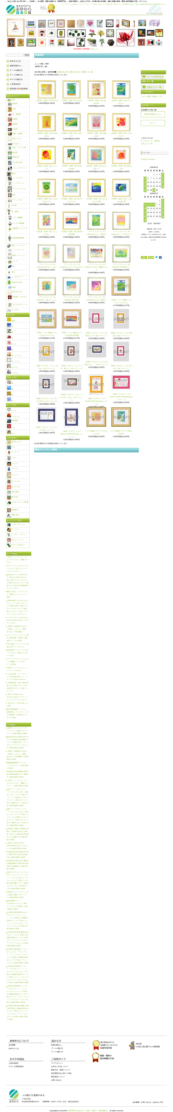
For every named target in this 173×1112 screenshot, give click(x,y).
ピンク (12, 344)
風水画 (12, 152)
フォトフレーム (16, 250)
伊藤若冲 (12, 510)
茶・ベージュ (14, 356)
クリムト (12, 463)
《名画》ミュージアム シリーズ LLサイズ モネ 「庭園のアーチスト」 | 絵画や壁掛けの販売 (18, 783)
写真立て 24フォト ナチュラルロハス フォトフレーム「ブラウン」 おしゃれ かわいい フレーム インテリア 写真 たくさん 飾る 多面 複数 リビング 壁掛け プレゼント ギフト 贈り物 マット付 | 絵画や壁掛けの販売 (18, 880)
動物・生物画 (15, 134)
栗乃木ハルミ (14, 442)
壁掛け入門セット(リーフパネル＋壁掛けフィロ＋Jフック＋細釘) (17, 594)
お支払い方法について (99, 4)
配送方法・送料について (114, 4)
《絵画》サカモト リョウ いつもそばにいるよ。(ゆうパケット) (71, 397)
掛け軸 (12, 205)
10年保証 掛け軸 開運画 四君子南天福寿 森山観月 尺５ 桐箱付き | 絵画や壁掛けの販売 (18, 774)
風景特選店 (149, 4)
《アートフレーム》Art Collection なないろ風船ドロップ (96, 267)
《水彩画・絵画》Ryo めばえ (71, 100)
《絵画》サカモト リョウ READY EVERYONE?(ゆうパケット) (71, 434)
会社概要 (142, 4)
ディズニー (13, 529)
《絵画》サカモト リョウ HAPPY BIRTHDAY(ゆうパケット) (96, 401)
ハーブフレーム (16, 183)
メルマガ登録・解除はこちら (152, 96)
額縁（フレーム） (17, 255)
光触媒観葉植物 (16, 238)
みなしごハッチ (15, 540)
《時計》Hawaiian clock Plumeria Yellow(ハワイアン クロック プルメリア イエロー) (17, 697)
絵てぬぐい (14, 144)
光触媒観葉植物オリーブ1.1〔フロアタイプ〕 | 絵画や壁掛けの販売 (17, 765)
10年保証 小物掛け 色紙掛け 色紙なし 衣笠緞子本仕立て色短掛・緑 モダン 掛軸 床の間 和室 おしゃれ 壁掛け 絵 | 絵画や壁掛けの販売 (18, 834)
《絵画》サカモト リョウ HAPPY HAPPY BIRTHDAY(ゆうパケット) (121, 397)
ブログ (163, 4)
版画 (12, 287)
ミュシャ (12, 475)
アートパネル (15, 200)
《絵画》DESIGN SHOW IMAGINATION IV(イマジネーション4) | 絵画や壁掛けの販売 (18, 845)
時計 (12, 195)
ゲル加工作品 (15, 162)
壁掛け (12, 173)
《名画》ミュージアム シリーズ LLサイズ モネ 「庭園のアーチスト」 (18, 559)
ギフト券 (12, 310)
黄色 (11, 321)
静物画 (12, 119)
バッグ (12, 261)
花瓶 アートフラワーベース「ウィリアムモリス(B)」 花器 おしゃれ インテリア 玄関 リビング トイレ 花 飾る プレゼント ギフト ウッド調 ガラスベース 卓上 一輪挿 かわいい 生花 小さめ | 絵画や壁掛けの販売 (18, 797)
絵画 (11, 100)
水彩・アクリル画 (17, 147)
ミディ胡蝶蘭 (15, 217)
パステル (12, 373)
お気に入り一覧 (147, 144)
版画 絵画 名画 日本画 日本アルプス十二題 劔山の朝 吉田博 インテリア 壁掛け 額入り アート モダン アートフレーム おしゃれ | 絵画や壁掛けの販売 (18, 742)
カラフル (12, 367)
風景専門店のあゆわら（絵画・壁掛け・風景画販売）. (88, 1111)
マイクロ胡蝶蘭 (16, 223)
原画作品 (13, 157)
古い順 (90, 72)
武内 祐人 (13, 497)
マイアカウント (66, 4)
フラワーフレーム (17, 189)
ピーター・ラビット (17, 534)
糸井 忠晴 (13, 492)
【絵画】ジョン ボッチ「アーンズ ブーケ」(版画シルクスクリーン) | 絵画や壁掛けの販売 (17, 730)
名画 (12, 109)
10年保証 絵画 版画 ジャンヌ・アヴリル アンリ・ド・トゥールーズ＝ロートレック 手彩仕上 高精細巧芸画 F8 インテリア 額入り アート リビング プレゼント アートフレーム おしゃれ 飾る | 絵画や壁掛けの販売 (18, 994)
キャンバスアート (17, 168)
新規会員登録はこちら (152, 114)
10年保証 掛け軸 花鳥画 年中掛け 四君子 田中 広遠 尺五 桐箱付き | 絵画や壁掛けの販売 (18, 854)
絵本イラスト (15, 139)
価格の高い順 (74, 72)
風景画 (12, 104)
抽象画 (12, 124)
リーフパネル (15, 178)
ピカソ (12, 458)
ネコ (11, 433)
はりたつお (13, 487)
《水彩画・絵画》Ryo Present (46, 100)
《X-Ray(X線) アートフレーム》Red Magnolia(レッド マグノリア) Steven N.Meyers (17, 676)
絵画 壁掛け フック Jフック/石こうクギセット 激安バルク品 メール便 (17, 652)
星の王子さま (15, 292)
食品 (11, 272)
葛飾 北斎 (13, 515)
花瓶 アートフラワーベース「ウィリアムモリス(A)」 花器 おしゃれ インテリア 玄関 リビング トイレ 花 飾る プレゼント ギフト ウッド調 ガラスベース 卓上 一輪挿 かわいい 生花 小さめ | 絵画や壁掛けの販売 (18, 817)
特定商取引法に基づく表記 (130, 4)
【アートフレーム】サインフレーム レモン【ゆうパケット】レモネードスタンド (18, 568)
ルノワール (13, 481)
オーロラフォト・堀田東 (150, 141)
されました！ (86, 49)
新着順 (83, 72)
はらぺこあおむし (16, 545)
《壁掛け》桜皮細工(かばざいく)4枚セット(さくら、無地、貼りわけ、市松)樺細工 (17, 629)
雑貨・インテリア (16, 245)
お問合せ (74, 4)
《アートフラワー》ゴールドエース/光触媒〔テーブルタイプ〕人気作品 (18, 661)
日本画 (12, 129)
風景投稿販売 (157, 4)
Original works (14, 282)
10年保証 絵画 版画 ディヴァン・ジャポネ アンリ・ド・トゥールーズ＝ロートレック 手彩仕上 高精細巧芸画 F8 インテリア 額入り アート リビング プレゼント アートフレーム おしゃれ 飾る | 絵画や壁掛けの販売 (18, 974)
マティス (12, 468)
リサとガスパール (16, 524)
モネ (11, 447)
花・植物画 (14, 114)
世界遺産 (12, 420)
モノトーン (13, 361)
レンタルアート (15, 277)
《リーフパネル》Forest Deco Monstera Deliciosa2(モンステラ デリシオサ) (18, 620)
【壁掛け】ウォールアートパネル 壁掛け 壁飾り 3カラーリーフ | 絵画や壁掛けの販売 (18, 894)
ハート (11, 411)
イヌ (11, 428)
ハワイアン (13, 417)
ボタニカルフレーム (18, 304)
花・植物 (12, 211)
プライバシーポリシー (85, 4)
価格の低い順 (63, 72)
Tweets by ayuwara (148, 159)
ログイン (152, 123)
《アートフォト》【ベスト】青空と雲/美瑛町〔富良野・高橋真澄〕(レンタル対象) (18, 637)
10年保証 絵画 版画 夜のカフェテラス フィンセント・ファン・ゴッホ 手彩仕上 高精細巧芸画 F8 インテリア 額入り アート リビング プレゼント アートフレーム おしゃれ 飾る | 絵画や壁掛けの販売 (18, 920)
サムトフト (13, 452)
